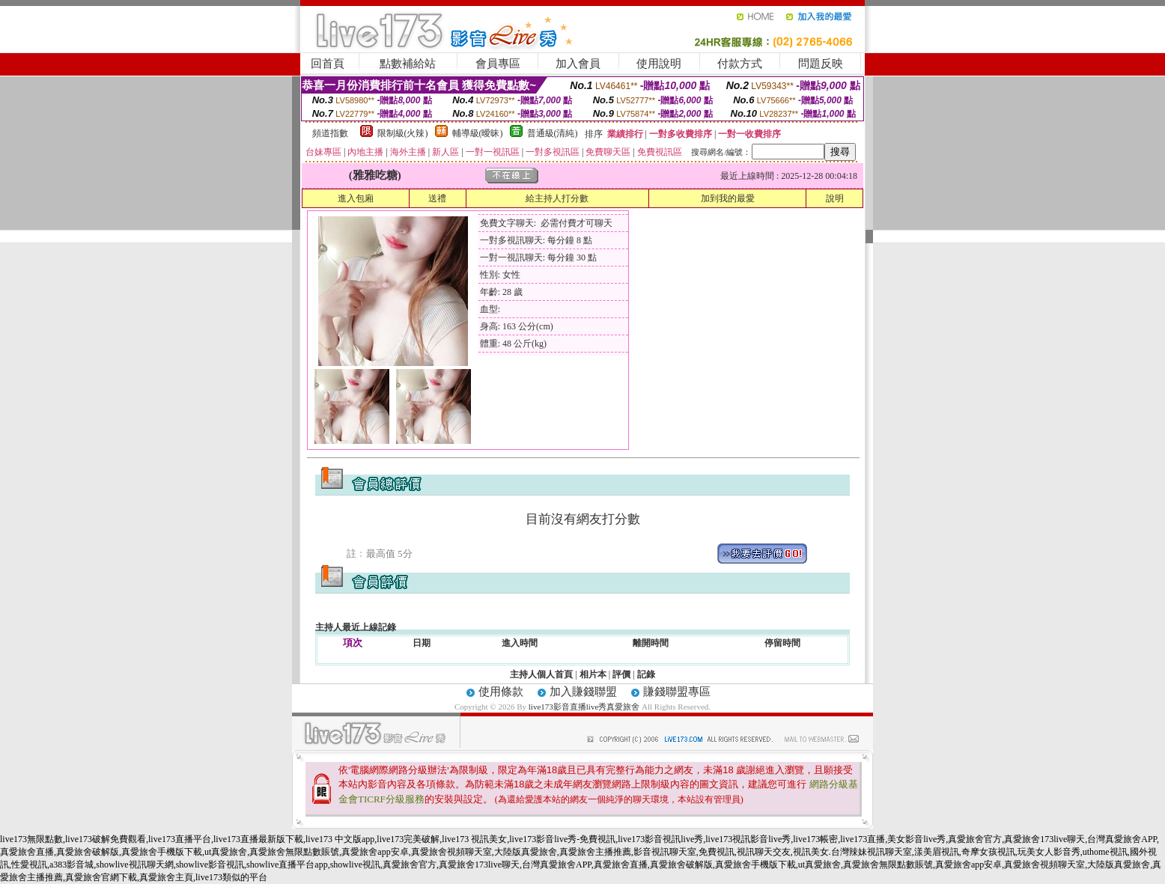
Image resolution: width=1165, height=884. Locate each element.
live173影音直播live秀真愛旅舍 (584, 706)
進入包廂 (356, 198)
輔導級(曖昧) (477, 133)
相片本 (593, 674)
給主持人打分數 (557, 198)
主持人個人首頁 (541, 674)
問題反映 (820, 64)
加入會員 (578, 64)
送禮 (437, 198)
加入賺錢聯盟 (583, 692)
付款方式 (739, 64)
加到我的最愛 (728, 198)
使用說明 (658, 64)
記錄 (646, 674)
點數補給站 (408, 64)
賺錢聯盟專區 (677, 692)
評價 (621, 674)
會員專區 (497, 64)
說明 (835, 198)
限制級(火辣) (402, 133)
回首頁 (327, 64)
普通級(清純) (552, 133)
